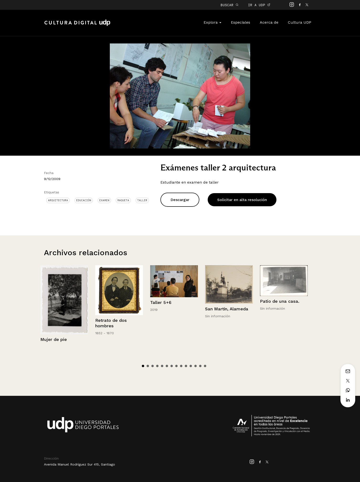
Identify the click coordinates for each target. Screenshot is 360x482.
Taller (142, 200)
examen (104, 200)
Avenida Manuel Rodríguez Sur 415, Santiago (79, 464)
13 (200, 366)
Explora (212, 22)
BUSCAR (229, 5)
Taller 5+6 (160, 302)
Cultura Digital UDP (77, 25)
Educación (83, 200)
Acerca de (269, 22)
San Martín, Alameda (226, 308)
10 (186, 366)
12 (195, 366)
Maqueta (123, 200)
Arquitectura (58, 200)
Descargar (179, 199)
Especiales (240, 22)
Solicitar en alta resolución (242, 199)
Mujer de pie (53, 339)
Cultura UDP (299, 22)
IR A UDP (259, 5)
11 (191, 366)
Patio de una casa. (279, 301)
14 (205, 366)
